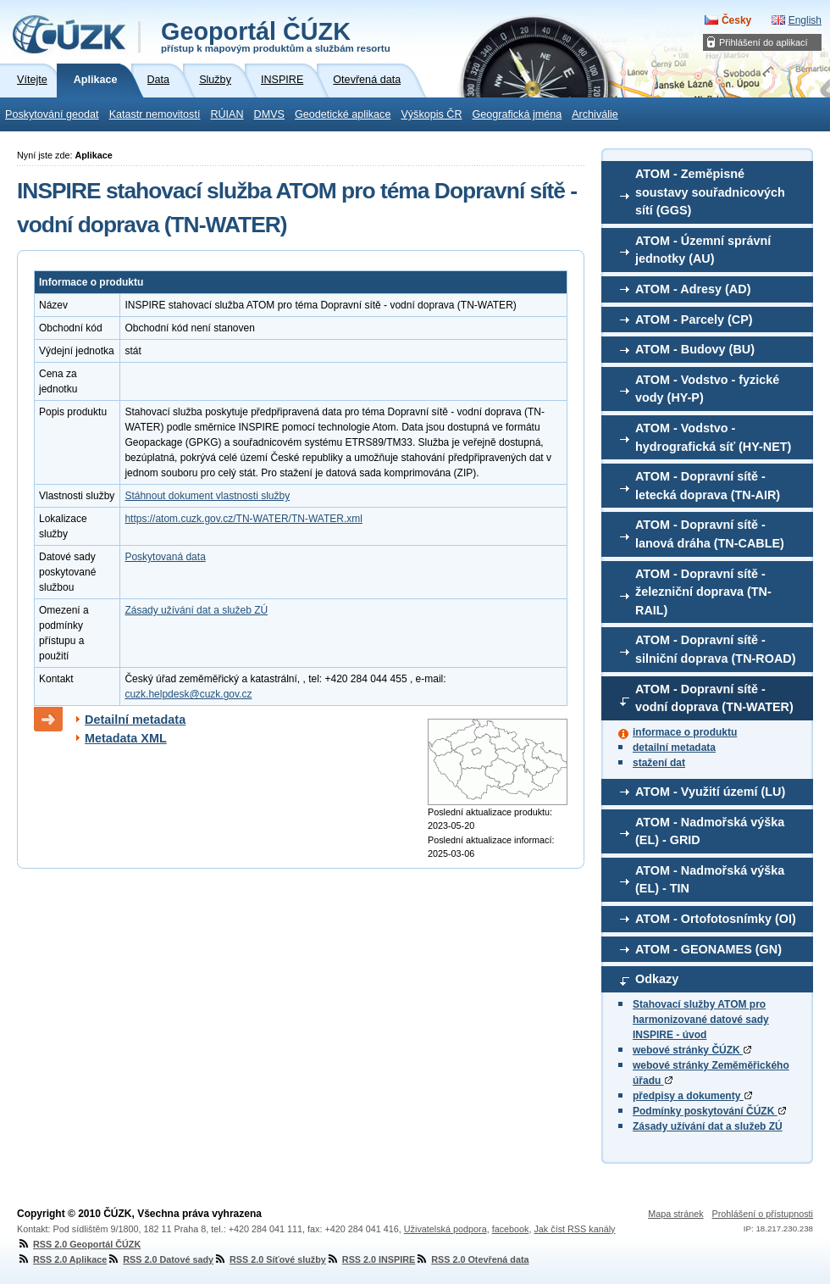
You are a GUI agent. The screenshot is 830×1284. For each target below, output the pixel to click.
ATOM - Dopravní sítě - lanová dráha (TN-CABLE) (709, 534)
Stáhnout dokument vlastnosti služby (207, 496)
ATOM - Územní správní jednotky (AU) (703, 250)
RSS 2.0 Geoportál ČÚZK (79, 1244)
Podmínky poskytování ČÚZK (709, 1111)
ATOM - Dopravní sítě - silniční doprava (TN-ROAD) (715, 649)
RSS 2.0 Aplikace (62, 1259)
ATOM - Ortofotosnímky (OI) (715, 918)
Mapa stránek (675, 1214)
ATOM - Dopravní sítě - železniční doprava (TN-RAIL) (703, 592)
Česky (736, 20)
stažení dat (659, 763)
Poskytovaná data (165, 557)
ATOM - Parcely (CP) (694, 319)
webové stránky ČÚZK (692, 1050)
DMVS (269, 114)
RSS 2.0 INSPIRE (370, 1259)
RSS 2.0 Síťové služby (269, 1259)
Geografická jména (517, 114)
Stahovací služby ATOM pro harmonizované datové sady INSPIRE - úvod (701, 1019)
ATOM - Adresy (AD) (692, 289)
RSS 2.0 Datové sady (160, 1259)
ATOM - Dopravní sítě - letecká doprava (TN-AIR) (707, 486)
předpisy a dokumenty (692, 1096)
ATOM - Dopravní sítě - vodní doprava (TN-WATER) (714, 698)
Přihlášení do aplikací (763, 42)
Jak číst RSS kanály (574, 1229)
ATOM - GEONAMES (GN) (708, 949)
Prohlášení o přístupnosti (762, 1214)
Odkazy (656, 979)
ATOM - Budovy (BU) (695, 349)
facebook (510, 1229)
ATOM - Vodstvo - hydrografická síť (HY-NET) (713, 437)
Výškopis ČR (431, 114)
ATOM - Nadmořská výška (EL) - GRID (709, 831)
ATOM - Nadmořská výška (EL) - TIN (709, 880)
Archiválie (595, 114)
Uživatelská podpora (445, 1229)
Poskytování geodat (52, 114)
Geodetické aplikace (342, 114)
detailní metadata (674, 747)
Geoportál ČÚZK (275, 35)
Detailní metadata (135, 719)
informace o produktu (685, 732)
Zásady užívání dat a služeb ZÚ (708, 1126)
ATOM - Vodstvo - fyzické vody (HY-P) (707, 389)
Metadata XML (126, 738)
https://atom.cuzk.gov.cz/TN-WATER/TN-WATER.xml (243, 519)
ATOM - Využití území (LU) (710, 791)
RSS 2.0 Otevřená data (471, 1259)
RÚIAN (226, 114)
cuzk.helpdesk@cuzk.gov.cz (188, 694)
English (805, 20)
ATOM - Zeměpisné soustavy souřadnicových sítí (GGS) (710, 192)
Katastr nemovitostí (155, 114)
